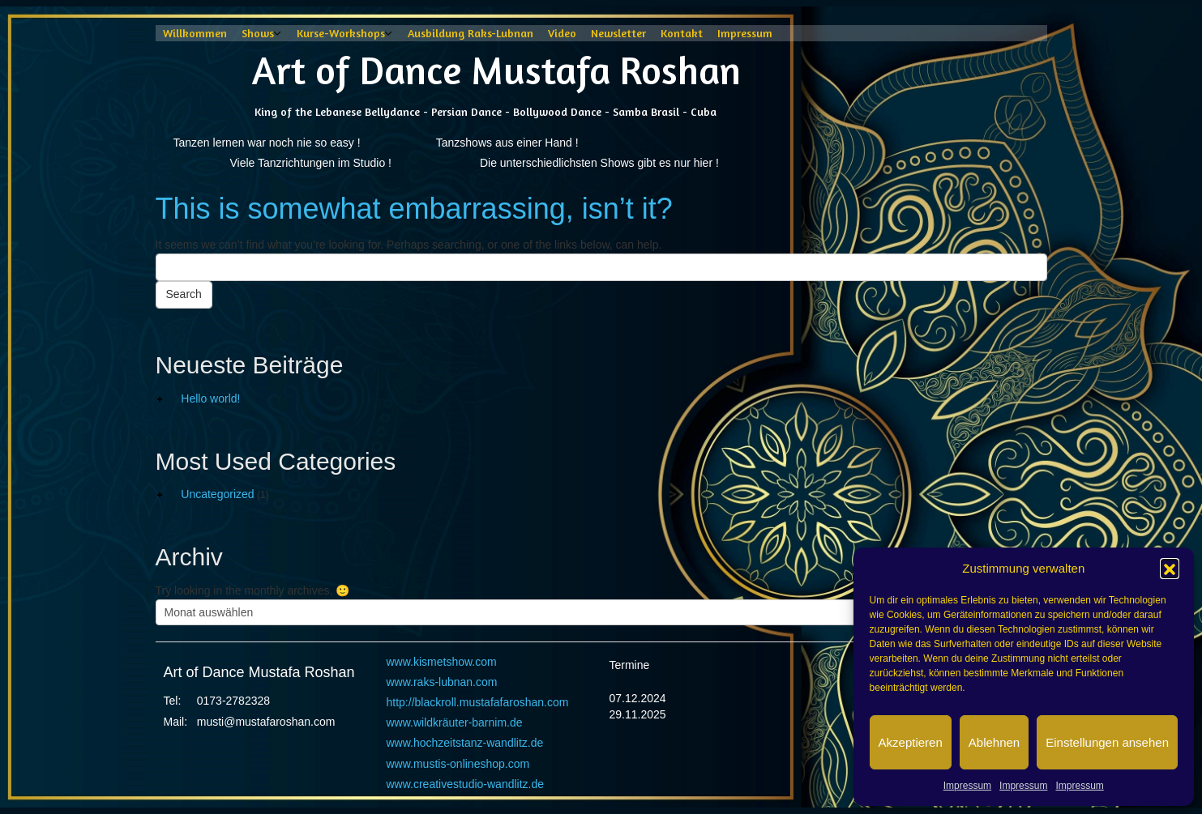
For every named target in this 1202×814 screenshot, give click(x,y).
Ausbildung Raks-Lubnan (470, 33)
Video (562, 33)
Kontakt (682, 33)
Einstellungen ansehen (1107, 742)
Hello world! (210, 398)
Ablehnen (994, 742)
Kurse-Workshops (341, 33)
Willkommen (195, 33)
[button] (1169, 568)
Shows (258, 33)
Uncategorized (217, 494)
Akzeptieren (911, 742)
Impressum (967, 785)
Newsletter (618, 33)
